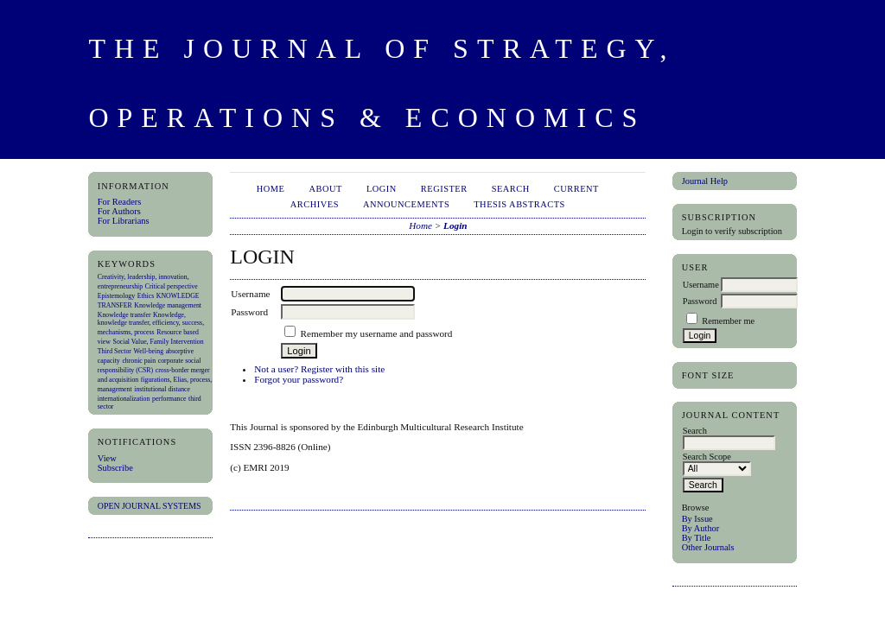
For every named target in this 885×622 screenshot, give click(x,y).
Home (271, 189)
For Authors (119, 211)
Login (381, 189)
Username (701, 284)
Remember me (728, 321)
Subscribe (115, 468)
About (325, 189)
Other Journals (708, 547)
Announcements (406, 204)
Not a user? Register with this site (319, 369)
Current (576, 189)
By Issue (697, 519)
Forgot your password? (298, 379)
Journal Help (705, 181)
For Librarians (124, 220)
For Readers (120, 201)
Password (700, 301)
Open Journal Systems (149, 506)
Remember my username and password (377, 333)
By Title (696, 538)
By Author (701, 528)
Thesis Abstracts (519, 204)
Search (511, 189)
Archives (314, 204)
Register (444, 189)
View (107, 458)
